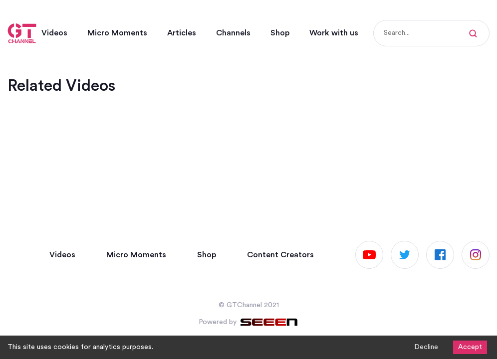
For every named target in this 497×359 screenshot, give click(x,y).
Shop (279, 33)
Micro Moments (117, 33)
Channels (233, 33)
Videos (54, 33)
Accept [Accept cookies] (470, 347)
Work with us (333, 33)
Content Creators (280, 255)
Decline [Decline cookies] (426, 347)
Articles (181, 33)
